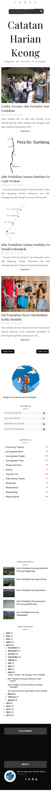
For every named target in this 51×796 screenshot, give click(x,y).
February (12, 697)
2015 (8, 709)
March (11, 694)
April (10, 672)
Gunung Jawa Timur (15, 460)
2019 (8, 645)
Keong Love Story (13, 465)
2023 (8, 633)
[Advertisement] (25, 529)
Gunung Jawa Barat (14, 451)
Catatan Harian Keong (25, 38)
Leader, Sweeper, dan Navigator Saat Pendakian (26, 675)
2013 (8, 715)
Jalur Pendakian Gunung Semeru (31, 590)
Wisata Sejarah (12, 496)
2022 (8, 636)
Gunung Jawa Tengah (15, 456)
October (12, 654)
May (10, 669)
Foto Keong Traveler (15, 447)
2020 (8, 642)
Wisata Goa (11, 483)
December (13, 648)
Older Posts (42, 351)
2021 (8, 639)
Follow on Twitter (26, 413)
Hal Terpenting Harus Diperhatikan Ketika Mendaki (27, 691)
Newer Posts (8, 351)
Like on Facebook (26, 418)
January (11, 700)
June (10, 666)
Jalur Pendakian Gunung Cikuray (31, 579)
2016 (8, 706)
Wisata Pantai (12, 487)
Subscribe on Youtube (26, 424)
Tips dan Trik (12, 474)
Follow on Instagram (26, 429)
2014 (8, 712)
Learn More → (22, 774)
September (13, 657)
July (10, 663)
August (11, 660)
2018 (8, 703)
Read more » (25, 131)
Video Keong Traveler (15, 478)
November (13, 651)
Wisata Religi (12, 492)
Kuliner (9, 469)
